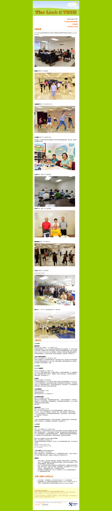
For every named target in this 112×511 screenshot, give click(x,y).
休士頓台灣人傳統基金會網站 (71, 21)
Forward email (37, 504)
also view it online (41, 502)
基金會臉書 (75, 24)
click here (59, 502)
